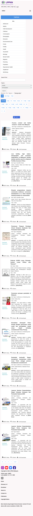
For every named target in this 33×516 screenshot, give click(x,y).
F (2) (25, 100)
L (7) (17, 104)
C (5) (14, 100)
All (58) (3, 100)
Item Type (7, 96)
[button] (4, 91)
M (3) (21, 104)
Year (12, 96)
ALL (13, 21)
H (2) (3, 104)
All (2, 96)
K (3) (13, 104)
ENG (5, 6)
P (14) (3, 107)
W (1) (27, 107)
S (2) (14, 107)
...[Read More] (16, 180)
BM (2, 6)
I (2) (7, 104)
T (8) (18, 107)
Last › (15, 461)
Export (16, 117)
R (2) (10, 107)
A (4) (8, 100)
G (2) (29, 100)
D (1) (18, 100)
